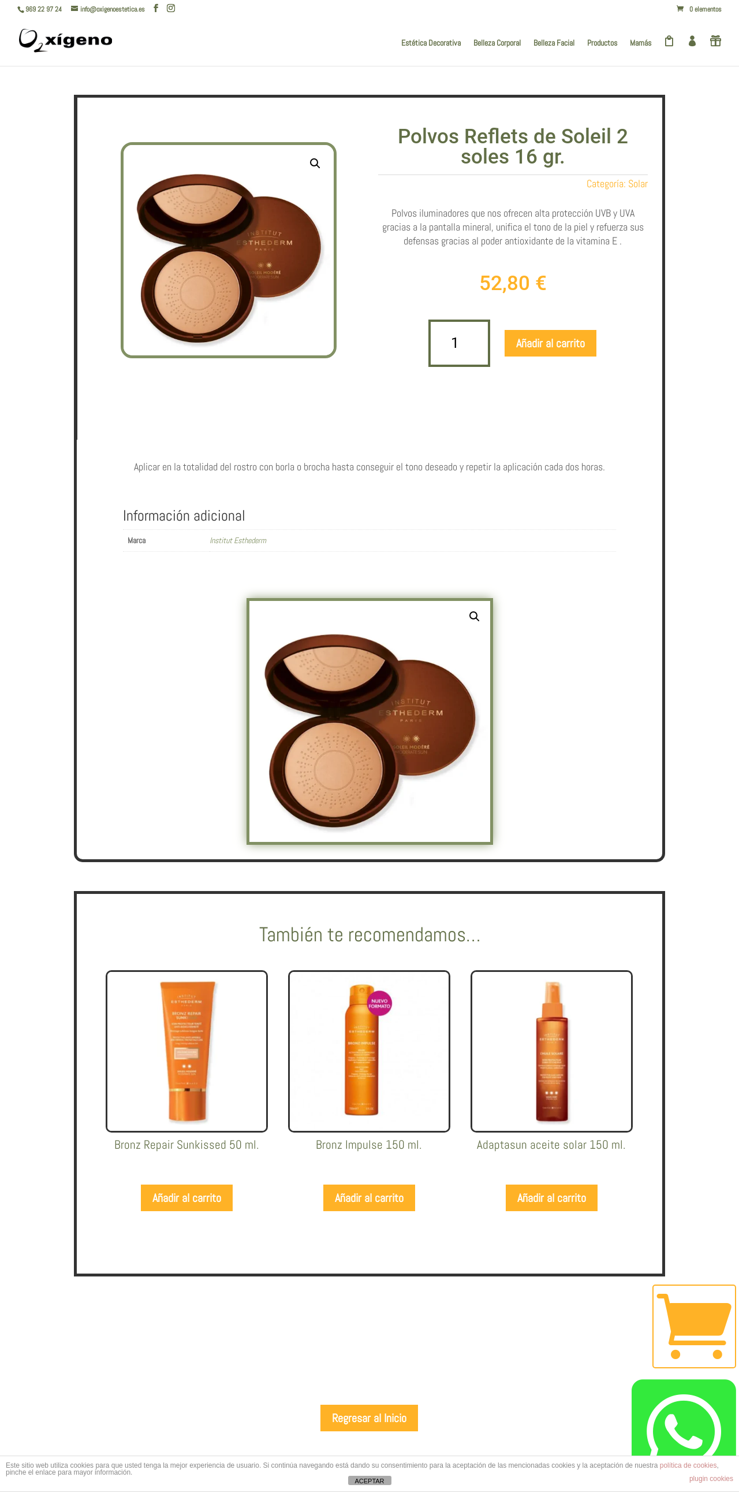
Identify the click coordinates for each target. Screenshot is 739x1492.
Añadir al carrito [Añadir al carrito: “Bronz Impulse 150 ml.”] (369, 1197)
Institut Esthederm (238, 540)
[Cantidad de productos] (459, 344)
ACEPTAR (369, 1481)
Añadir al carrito (550, 343)
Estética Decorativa (431, 43)
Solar (638, 183)
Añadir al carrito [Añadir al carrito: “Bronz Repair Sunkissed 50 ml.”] (186, 1197)
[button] (315, 163)
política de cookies (688, 1465)
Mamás (640, 43)
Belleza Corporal (497, 43)
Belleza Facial (553, 43)
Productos (602, 43)
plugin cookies (711, 1479)
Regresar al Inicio (369, 1418)
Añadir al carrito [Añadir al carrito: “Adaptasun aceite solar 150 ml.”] (551, 1197)
